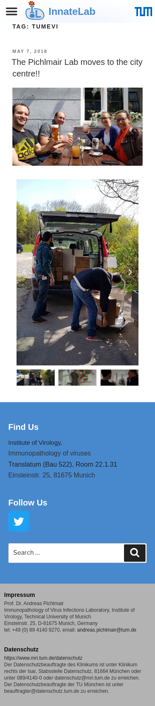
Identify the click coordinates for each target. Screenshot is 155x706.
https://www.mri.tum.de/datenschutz (43, 658)
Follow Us (27, 502)
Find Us (23, 427)
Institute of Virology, (35, 442)
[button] (11, 11)
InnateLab (72, 11)
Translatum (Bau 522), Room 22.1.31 (62, 464)
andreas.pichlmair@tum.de (106, 630)
